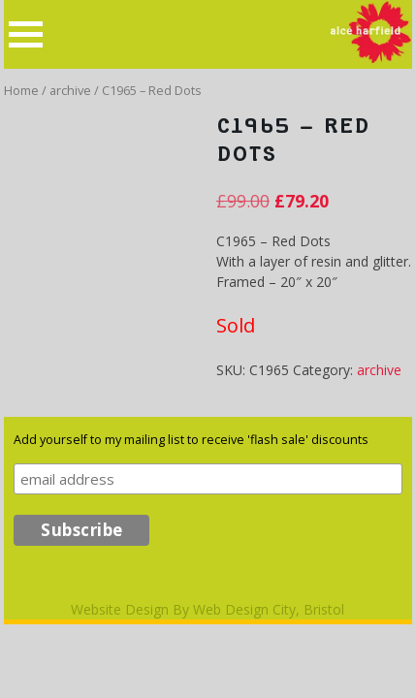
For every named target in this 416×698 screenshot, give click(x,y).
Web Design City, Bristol (268, 609)
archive (70, 90)
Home (21, 90)
